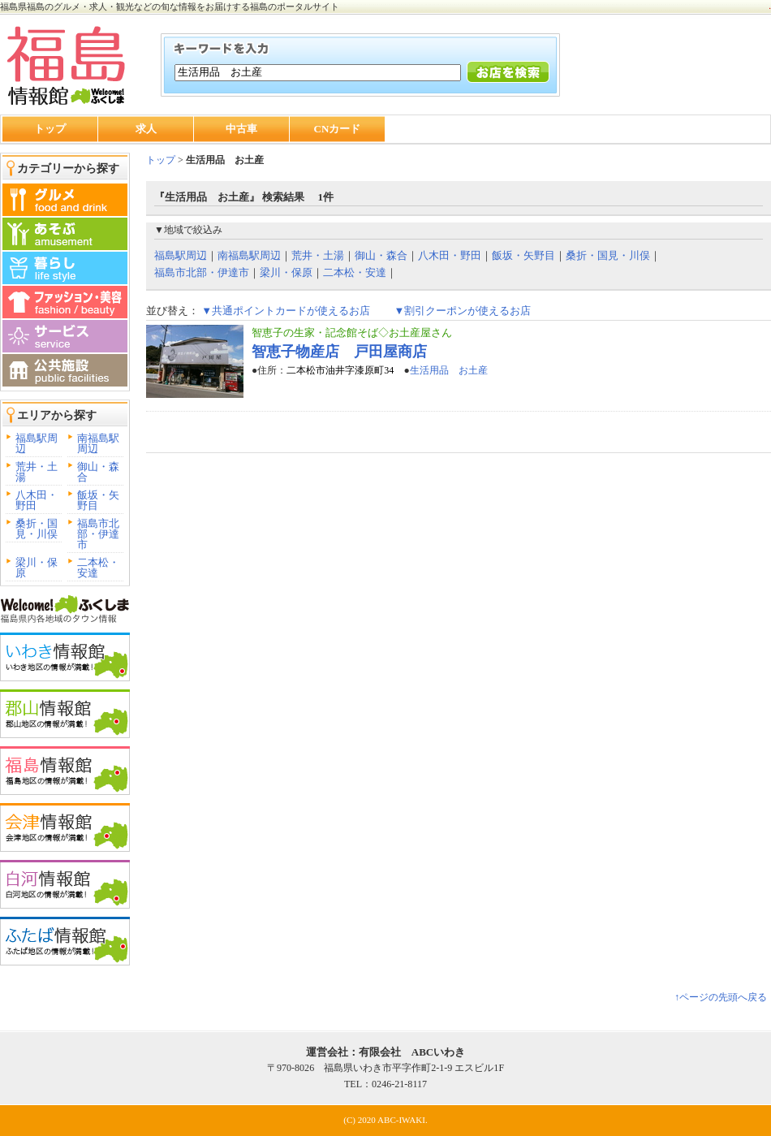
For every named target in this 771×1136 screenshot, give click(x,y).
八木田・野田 (36, 500)
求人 (146, 129)
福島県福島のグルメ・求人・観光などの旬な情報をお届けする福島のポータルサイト (169, 6)
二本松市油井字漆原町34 (340, 370)
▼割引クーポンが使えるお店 (462, 311)
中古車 (241, 129)
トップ (50, 129)
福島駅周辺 (36, 443)
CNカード (337, 129)
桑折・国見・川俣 (36, 528)
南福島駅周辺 (98, 443)
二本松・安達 (98, 567)
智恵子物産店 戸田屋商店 (339, 351)
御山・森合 (98, 471)
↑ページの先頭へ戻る (720, 997)
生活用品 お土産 (449, 370)
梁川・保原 (36, 567)
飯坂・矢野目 (98, 500)
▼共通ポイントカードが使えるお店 (285, 311)
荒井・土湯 (36, 471)
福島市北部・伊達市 (98, 534)
